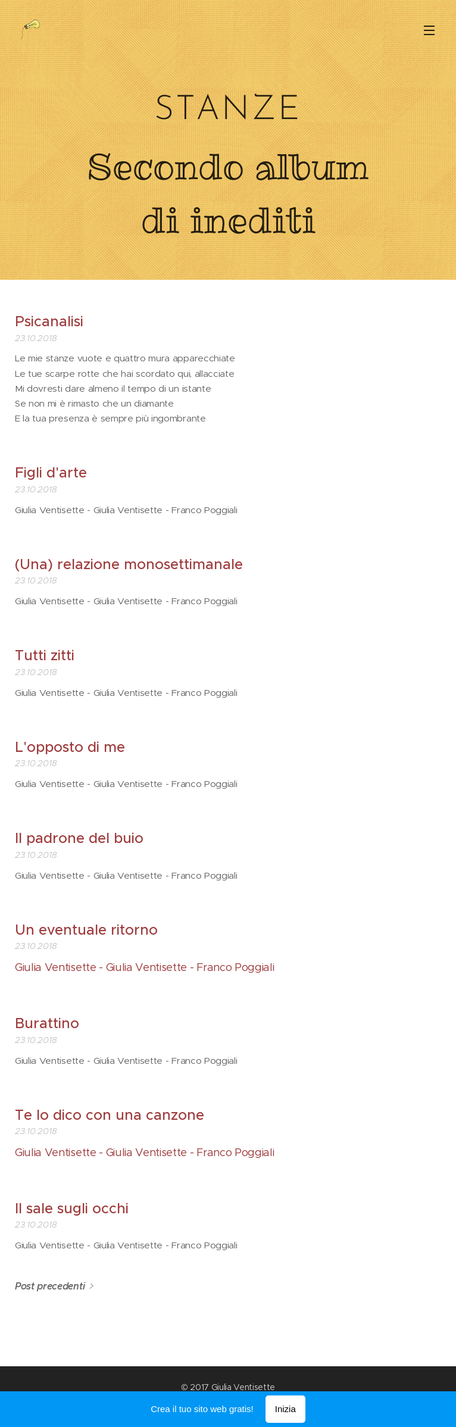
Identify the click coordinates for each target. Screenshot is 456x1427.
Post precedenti (50, 1286)
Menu (429, 30)
